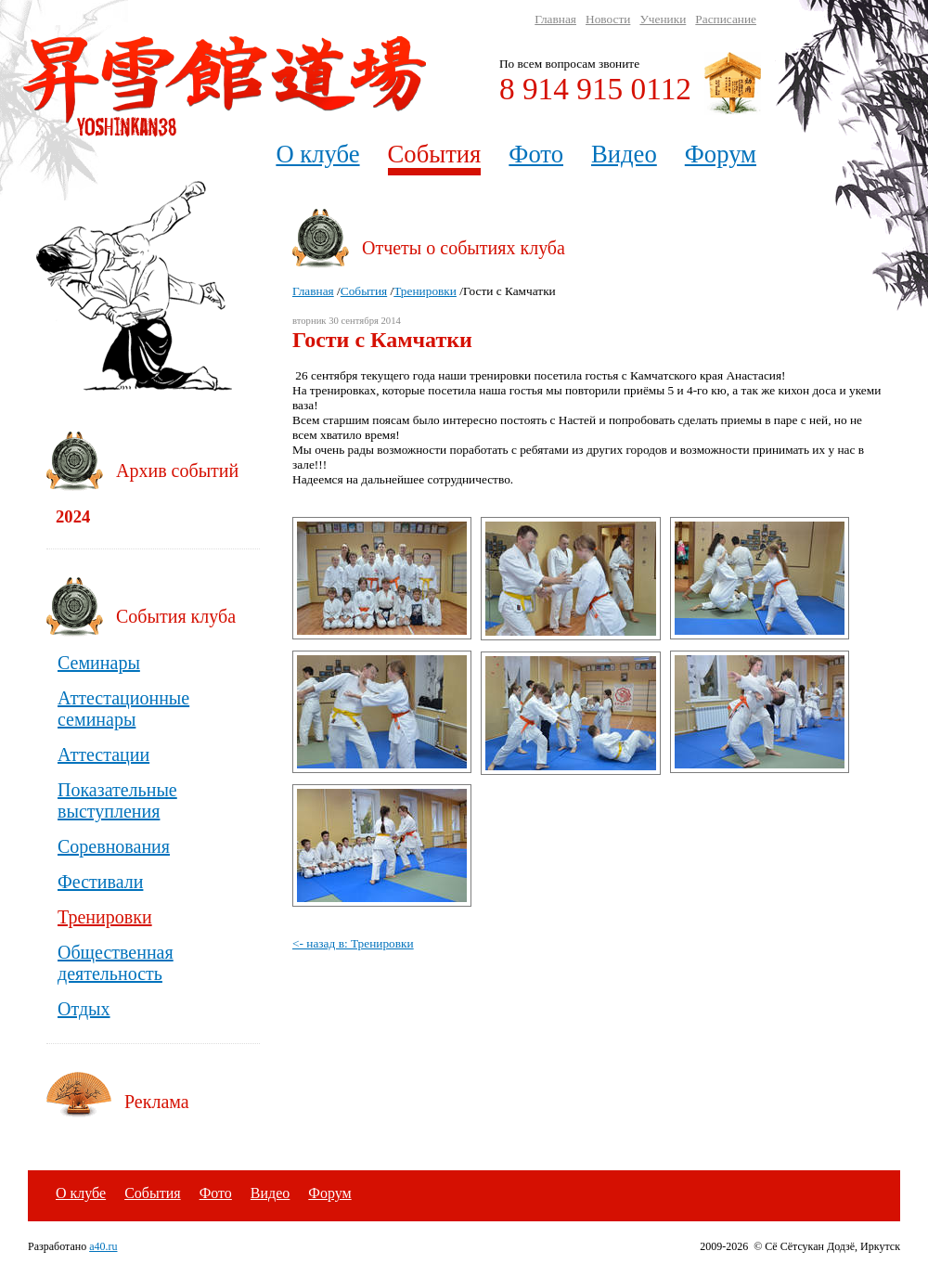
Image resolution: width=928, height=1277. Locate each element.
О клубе (317, 154)
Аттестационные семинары (123, 708)
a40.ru (103, 1246)
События (435, 154)
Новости (608, 19)
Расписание (725, 19)
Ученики (662, 19)
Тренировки (425, 291)
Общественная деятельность (116, 963)
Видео (624, 154)
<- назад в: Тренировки (353, 943)
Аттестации (103, 754)
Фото (536, 154)
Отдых (84, 1009)
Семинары (99, 662)
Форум (720, 154)
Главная (555, 19)
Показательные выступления (117, 800)
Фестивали (100, 881)
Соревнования (114, 846)
